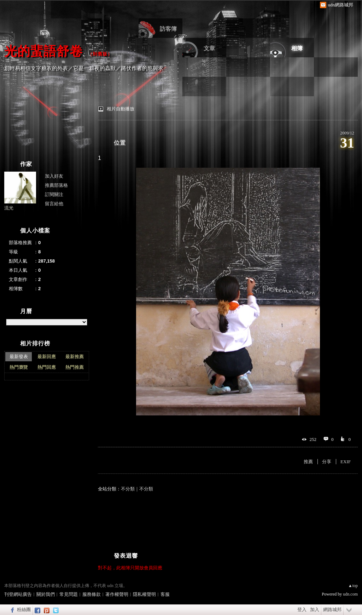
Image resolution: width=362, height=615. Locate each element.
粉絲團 (24, 609)
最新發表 (19, 356)
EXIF (345, 461)
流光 (8, 208)
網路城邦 (332, 609)
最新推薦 (74, 356)
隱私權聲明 (144, 594)
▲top (353, 585)
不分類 (128, 489)
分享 (326, 461)
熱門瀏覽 (19, 367)
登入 (301, 609)
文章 (209, 48)
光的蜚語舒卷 (43, 51)
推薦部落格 (56, 185)
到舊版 (100, 54)
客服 (165, 594)
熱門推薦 (74, 367)
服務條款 (91, 594)
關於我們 (45, 594)
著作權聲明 (116, 594)
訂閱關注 (54, 194)
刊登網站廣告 (18, 594)
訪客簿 (168, 29)
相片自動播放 (120, 108)
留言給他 (54, 203)
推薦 (308, 461)
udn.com (350, 594)
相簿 (297, 48)
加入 (314, 609)
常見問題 (68, 594)
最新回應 (46, 356)
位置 (120, 143)
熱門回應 (46, 367)
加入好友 (54, 176)
